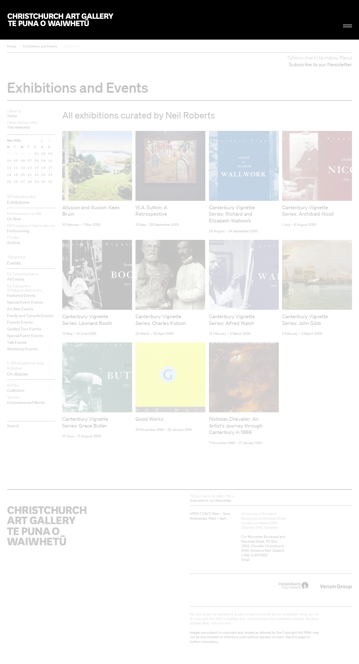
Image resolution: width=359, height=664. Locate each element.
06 (23, 161)
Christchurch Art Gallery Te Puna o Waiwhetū (60, 20)
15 (36, 168)
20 (23, 175)
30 (29, 154)
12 (16, 168)
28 (16, 154)
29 (23, 154)
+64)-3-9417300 (255, 544)
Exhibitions (72, 46)
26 (16, 182)
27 (9, 154)
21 (29, 175)
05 (16, 161)
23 (44, 175)
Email (245, 548)
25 (9, 182)
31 (50, 182)
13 (23, 168)
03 (50, 154)
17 (50, 168)
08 (36, 161)
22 (36, 175)
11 (9, 168)
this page (298, 626)
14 (29, 168)
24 (50, 175)
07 (29, 161)
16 (44, 168)
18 (9, 175)
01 (36, 154)
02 (44, 154)
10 (50, 161)
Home (11, 46)
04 (9, 161)
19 (16, 175)
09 (44, 161)
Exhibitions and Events (40, 46)
